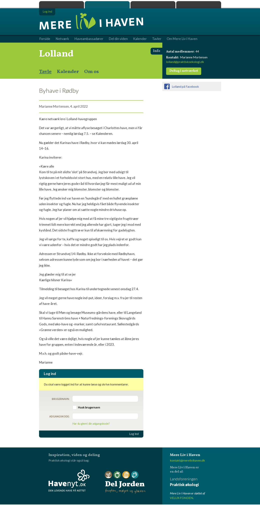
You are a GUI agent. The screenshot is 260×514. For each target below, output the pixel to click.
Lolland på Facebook (185, 86)
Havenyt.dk (198, 4)
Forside (44, 39)
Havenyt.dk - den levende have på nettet (69, 481)
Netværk (62, 39)
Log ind (134, 433)
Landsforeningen (195, 482)
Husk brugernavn (89, 407)
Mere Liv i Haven (107, 4)
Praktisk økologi (61, 4)
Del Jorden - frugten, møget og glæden (125, 482)
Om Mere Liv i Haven (182, 39)
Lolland (56, 54)
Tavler (156, 39)
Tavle (45, 71)
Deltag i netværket (183, 71)
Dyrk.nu (152, 4)
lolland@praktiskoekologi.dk (185, 62)
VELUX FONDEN (181, 498)
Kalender (68, 71)
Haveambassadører (88, 39)
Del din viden (118, 39)
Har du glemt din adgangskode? (91, 423)
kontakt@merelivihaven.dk (187, 460)
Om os (91, 71)
